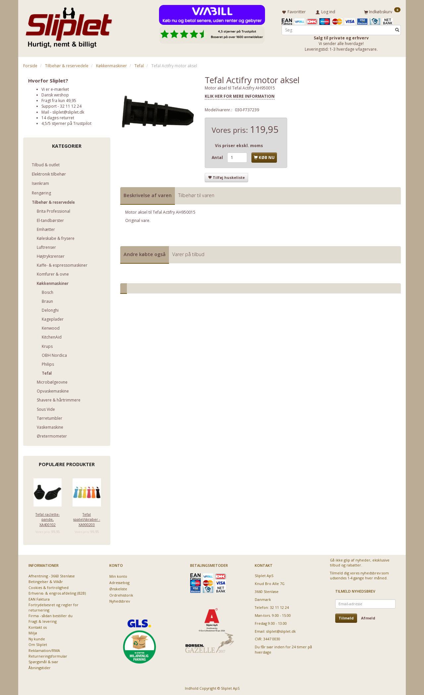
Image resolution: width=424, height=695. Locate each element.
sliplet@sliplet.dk (68, 111)
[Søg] (397, 28)
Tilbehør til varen (196, 194)
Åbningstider (39, 666)
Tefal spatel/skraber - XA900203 (86, 518)
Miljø (32, 631)
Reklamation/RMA (44, 649)
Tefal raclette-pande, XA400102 (47, 518)
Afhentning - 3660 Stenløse (51, 574)
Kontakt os (37, 625)
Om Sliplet (37, 643)
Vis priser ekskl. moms (239, 144)
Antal (218, 156)
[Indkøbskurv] (382, 11)
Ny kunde (36, 637)
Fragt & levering (42, 620)
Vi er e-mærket (55, 88)
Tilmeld (346, 616)
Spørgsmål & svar (43, 660)
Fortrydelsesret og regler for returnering (53, 606)
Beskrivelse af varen (148, 194)
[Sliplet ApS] (68, 25)
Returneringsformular (47, 654)
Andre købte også (145, 253)
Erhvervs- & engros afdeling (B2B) (57, 592)
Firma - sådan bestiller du (50, 614)
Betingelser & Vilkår (45, 580)
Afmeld (368, 616)
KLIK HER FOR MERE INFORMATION (240, 95)
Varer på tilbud (188, 253)
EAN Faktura (39, 597)
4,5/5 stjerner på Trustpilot (66, 122)
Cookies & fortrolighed (48, 586)
